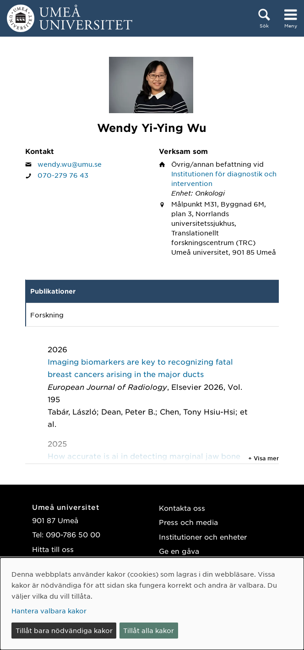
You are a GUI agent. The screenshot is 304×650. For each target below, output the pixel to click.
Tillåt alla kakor (148, 630)
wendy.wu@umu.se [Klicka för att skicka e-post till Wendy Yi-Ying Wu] (70, 164)
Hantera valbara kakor (49, 610)
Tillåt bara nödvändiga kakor (64, 630)
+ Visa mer (263, 458)
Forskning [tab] (47, 315)
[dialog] (152, 603)
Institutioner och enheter (203, 536)
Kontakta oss (182, 507)
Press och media (188, 522)
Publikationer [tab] (53, 291)
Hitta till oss (53, 549)
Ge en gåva (179, 550)
